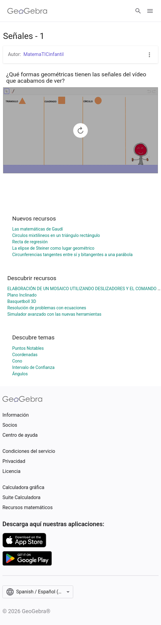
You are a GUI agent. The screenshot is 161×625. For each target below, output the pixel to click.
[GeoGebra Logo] (27, 11)
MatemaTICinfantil (43, 54)
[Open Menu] (150, 11)
